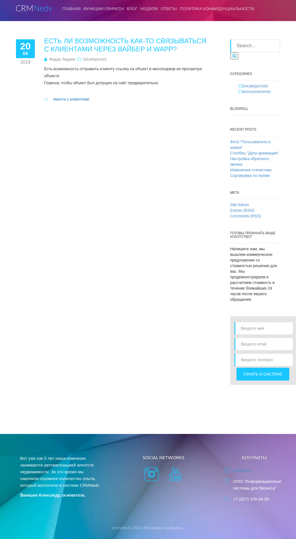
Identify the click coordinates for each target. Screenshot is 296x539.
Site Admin (239, 205)
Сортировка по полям (250, 175)
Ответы (169, 8)
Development (94, 59)
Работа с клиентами (71, 99)
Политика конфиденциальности (217, 8)
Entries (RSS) (242, 210)
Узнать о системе (262, 374)
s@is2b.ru (242, 470)
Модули (149, 8)
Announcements (256, 91)
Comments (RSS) (245, 216)
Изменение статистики (251, 170)
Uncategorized (255, 86)
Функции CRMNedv (103, 8)
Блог (132, 8)
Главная (71, 8)
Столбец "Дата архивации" (254, 153)
